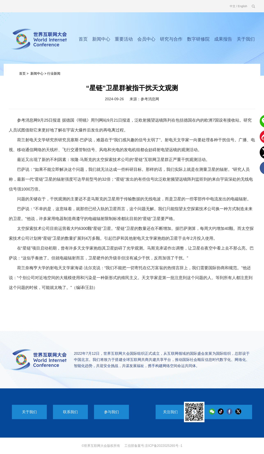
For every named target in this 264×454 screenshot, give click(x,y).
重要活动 (124, 39)
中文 (232, 6)
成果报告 (223, 39)
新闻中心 (101, 39)
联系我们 (70, 412)
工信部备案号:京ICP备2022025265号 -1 (153, 445)
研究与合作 (171, 39)
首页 (83, 39)
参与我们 (111, 412)
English (242, 6)
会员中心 (146, 39)
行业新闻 (53, 73)
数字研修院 (198, 39)
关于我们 (246, 39)
